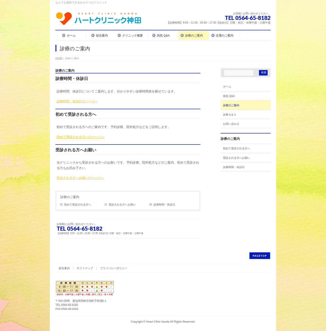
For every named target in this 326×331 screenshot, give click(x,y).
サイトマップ (85, 268)
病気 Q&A (229, 96)
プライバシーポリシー (113, 268)
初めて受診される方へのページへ (80, 137)
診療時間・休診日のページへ (77, 101)
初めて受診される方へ (77, 204)
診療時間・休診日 (164, 204)
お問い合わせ (231, 124)
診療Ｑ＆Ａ (229, 114)
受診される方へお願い (122, 204)
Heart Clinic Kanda (158, 321)
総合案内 (64, 268)
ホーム (227, 86)
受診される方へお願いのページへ (80, 178)
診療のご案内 (69, 197)
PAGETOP (260, 255)
